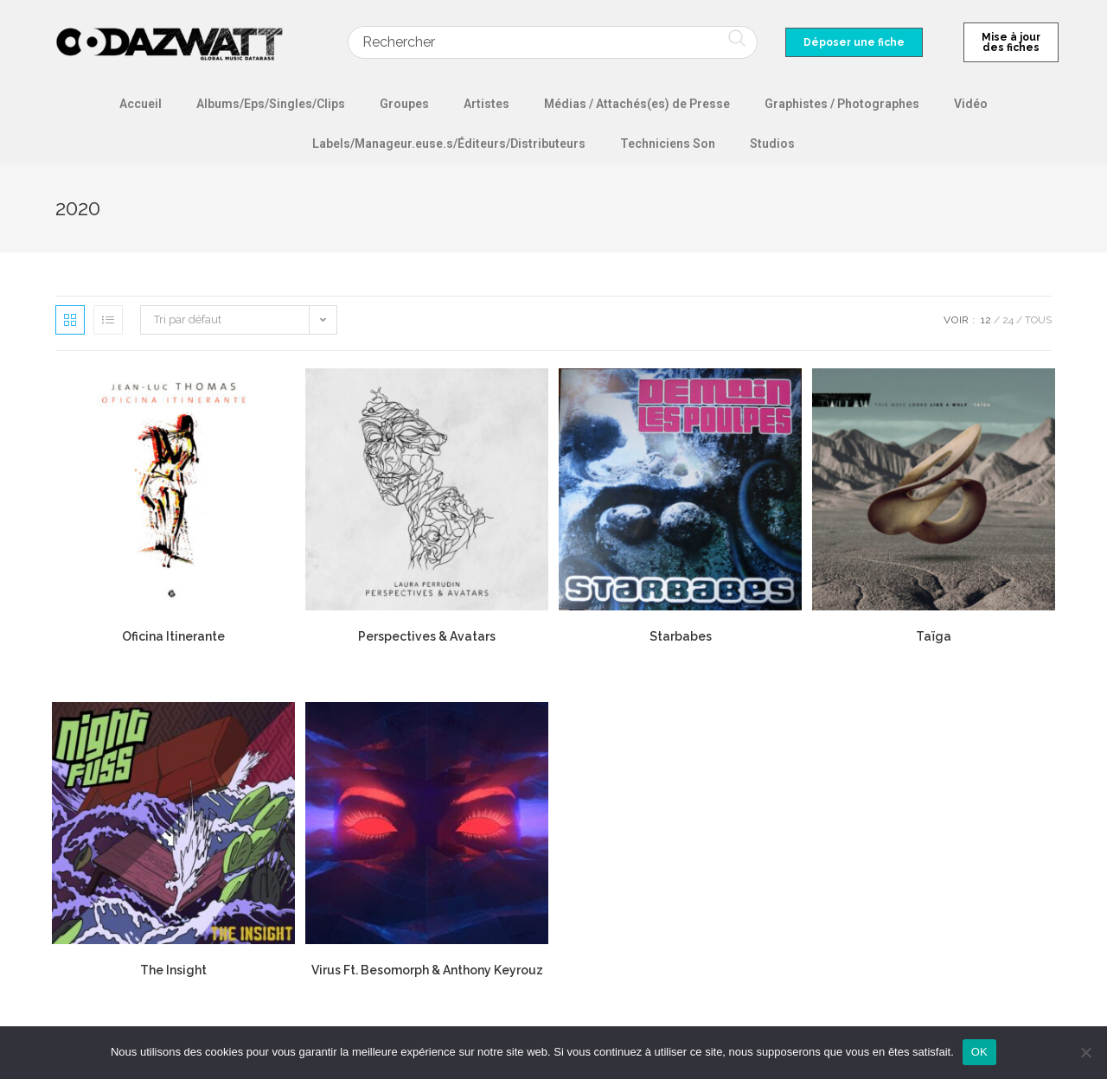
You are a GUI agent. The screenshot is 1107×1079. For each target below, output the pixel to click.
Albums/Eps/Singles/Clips (270, 104)
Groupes (404, 104)
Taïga (933, 636)
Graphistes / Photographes (842, 104)
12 (986, 320)
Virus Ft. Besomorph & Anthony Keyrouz (427, 970)
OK (979, 1051)
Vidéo (971, 104)
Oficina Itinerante (173, 636)
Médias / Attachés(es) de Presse (637, 104)
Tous (1038, 320)
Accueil (140, 104)
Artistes (486, 104)
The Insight (173, 970)
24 (1008, 320)
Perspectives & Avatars (427, 636)
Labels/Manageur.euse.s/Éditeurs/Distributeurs (448, 143)
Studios (772, 143)
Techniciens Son (667, 143)
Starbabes (680, 636)
